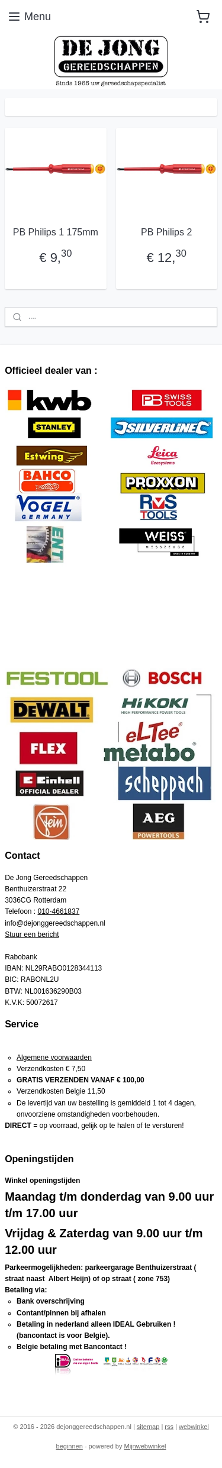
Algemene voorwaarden (54, 1057)
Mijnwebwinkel (145, 1446)
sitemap (148, 1426)
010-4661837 (59, 911)
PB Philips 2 (166, 232)
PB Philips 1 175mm (55, 232)
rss (169, 1426)
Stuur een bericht (32, 934)
